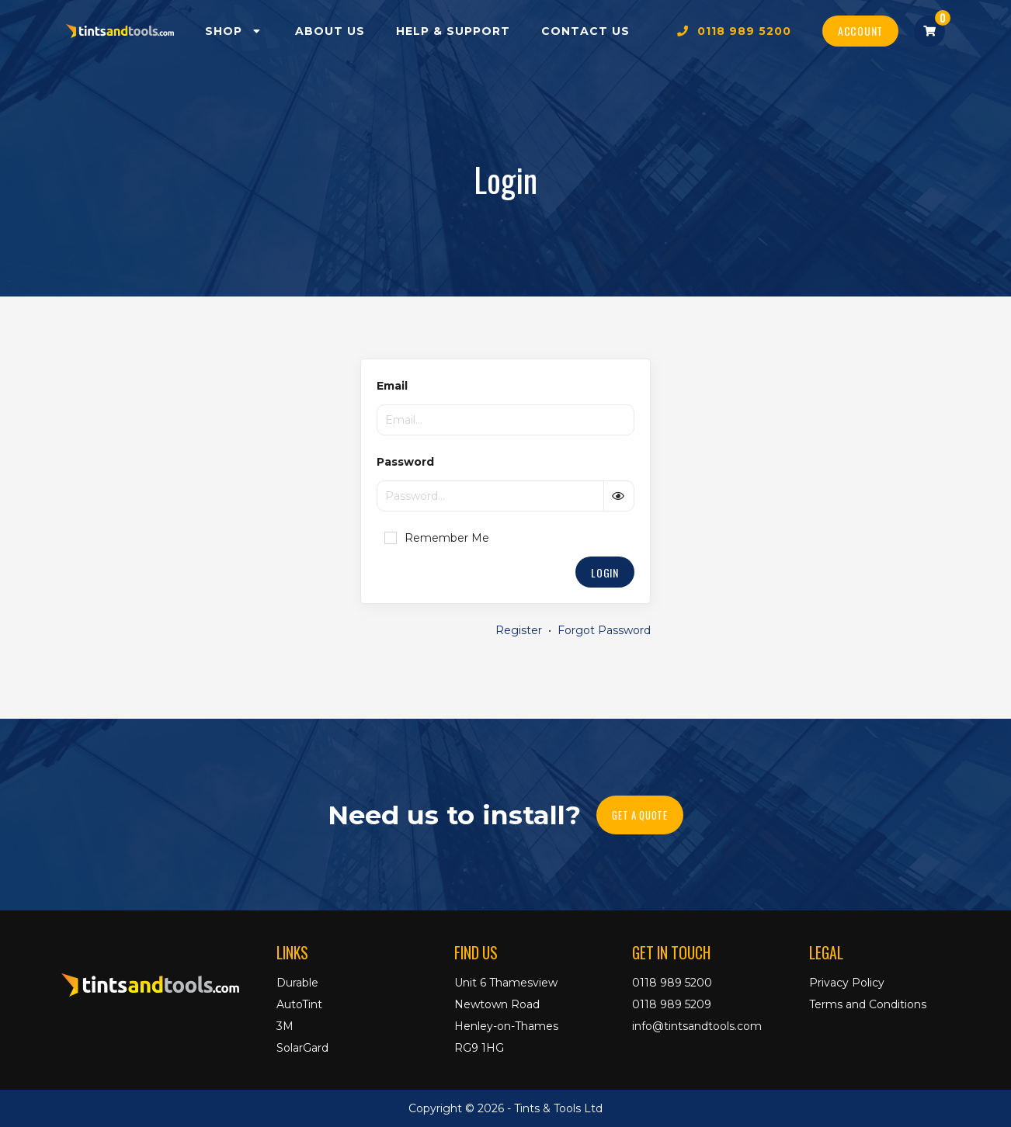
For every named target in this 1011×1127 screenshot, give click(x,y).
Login (605, 572)
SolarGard (302, 1048)
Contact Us (585, 31)
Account (860, 31)
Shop (234, 31)
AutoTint (299, 1004)
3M (285, 1026)
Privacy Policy (846, 983)
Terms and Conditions (867, 1004)
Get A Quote (639, 815)
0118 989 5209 (671, 1004)
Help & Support (453, 31)
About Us (330, 31)
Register (518, 630)
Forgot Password (604, 630)
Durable (297, 983)
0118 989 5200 (734, 31)
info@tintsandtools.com (697, 1026)
